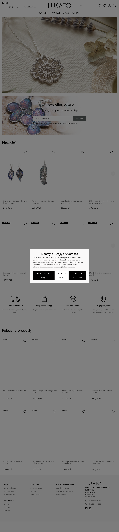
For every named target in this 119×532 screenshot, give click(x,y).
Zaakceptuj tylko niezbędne (43, 275)
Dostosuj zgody (61, 275)
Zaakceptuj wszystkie (77, 275)
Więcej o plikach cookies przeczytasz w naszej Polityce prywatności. (54, 267)
